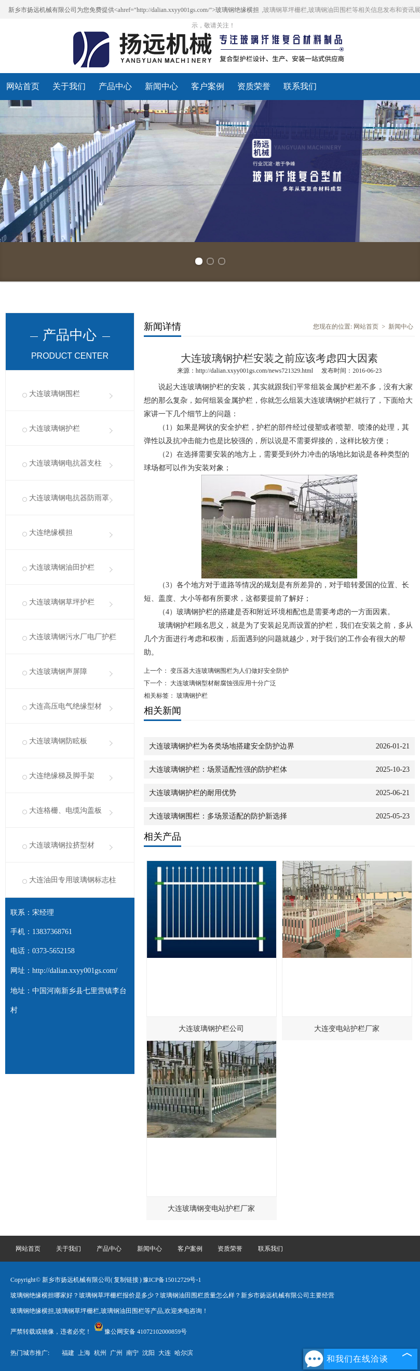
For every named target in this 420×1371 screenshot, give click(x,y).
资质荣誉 (253, 86)
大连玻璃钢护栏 (54, 428)
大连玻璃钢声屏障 (58, 671)
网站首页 (22, 86)
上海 (84, 1352)
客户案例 (207, 86)
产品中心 (115, 86)
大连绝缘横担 (51, 532)
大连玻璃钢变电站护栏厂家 (211, 1208)
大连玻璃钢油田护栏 (61, 567)
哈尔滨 (183, 1352)
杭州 (100, 1352)
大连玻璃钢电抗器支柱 (65, 463)
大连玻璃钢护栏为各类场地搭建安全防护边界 (221, 746)
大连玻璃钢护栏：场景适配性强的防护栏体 (218, 769)
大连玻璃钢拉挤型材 (61, 845)
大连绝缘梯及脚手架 (61, 776)
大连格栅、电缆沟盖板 (65, 810)
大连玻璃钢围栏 (54, 394)
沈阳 (148, 1352)
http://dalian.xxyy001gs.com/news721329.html (254, 370)
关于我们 (69, 86)
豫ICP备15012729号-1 (172, 1279)
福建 (68, 1352)
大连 (164, 1352)
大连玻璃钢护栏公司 (211, 1029)
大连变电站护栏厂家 (347, 1029)
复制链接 (126, 1279)
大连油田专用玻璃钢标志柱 (72, 880)
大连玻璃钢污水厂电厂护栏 (72, 637)
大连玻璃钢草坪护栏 (61, 602)
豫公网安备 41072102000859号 (140, 1331)
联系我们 (300, 86)
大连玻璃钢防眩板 (58, 741)
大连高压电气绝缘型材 (65, 706)
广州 (116, 1352)
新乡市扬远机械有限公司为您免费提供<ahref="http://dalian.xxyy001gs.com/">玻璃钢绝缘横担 (133, 9)
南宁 (132, 1352)
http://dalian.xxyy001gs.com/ (74, 970)
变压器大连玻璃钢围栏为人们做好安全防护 (229, 670)
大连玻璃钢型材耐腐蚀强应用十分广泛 (222, 683)
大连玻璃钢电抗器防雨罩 (69, 498)
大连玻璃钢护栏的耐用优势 (192, 793)
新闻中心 (161, 86)
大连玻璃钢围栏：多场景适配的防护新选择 (218, 816)
